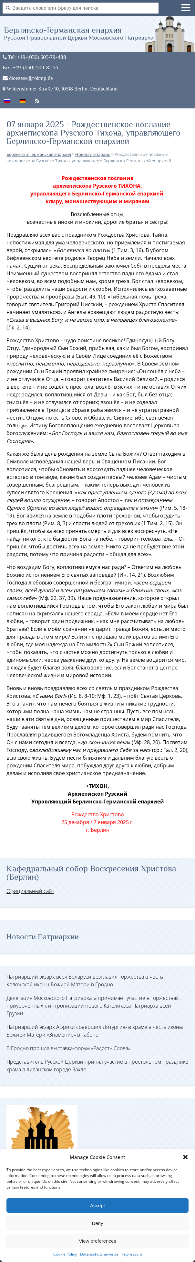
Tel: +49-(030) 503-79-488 (34, 57)
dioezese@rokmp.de (28, 78)
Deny (97, 1223)
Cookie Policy (65, 1254)
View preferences (97, 1241)
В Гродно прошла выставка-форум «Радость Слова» (68, 1048)
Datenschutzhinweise (99, 1254)
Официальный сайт (30, 891)
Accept (97, 1205)
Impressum (132, 1254)
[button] (185, 1157)
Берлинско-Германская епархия (81, 33)
